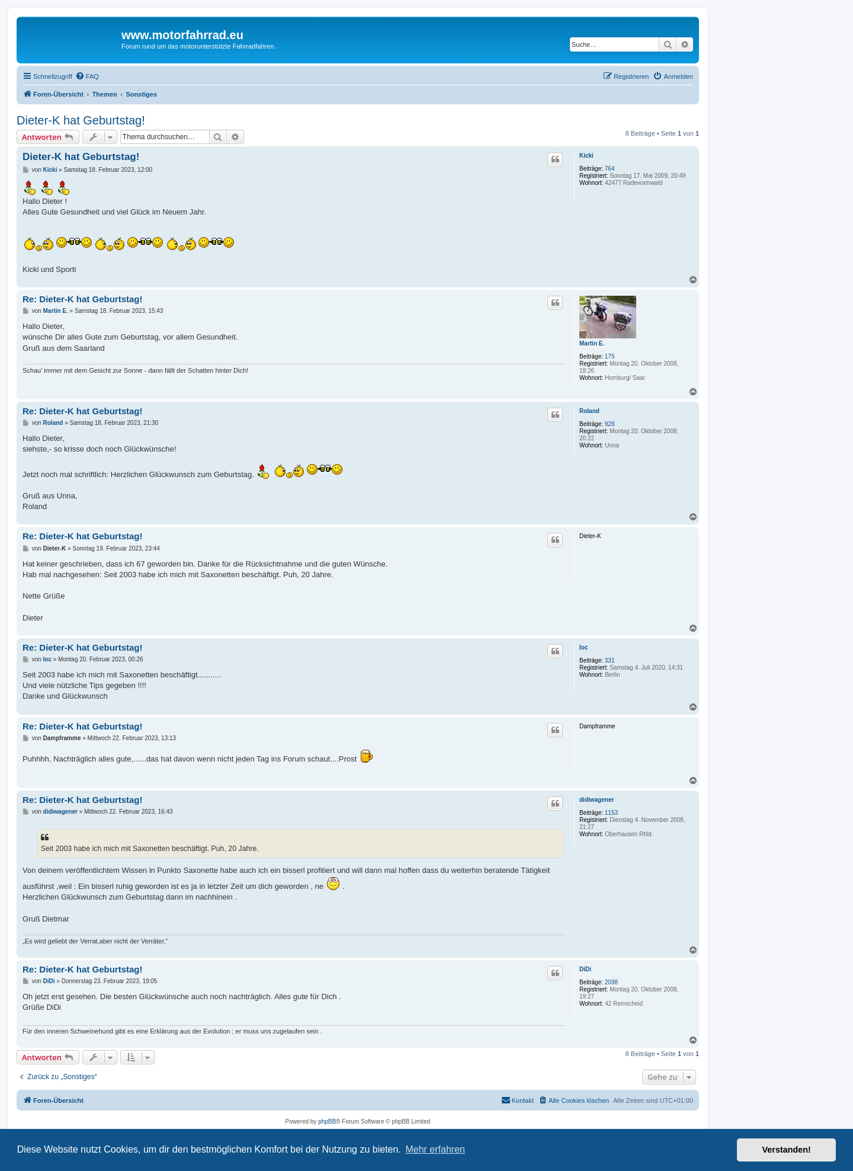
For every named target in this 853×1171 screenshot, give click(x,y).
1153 (611, 813)
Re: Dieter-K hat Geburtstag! (83, 299)
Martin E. (591, 343)
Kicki (586, 155)
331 (610, 660)
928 (610, 424)
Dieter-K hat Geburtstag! (81, 120)
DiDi (585, 969)
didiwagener (596, 799)
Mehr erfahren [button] (435, 1149)
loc (583, 647)
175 (610, 356)
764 (610, 168)
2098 (611, 982)
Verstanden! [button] (786, 1149)
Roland (589, 411)
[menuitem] (87, 76)
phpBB (327, 1121)
